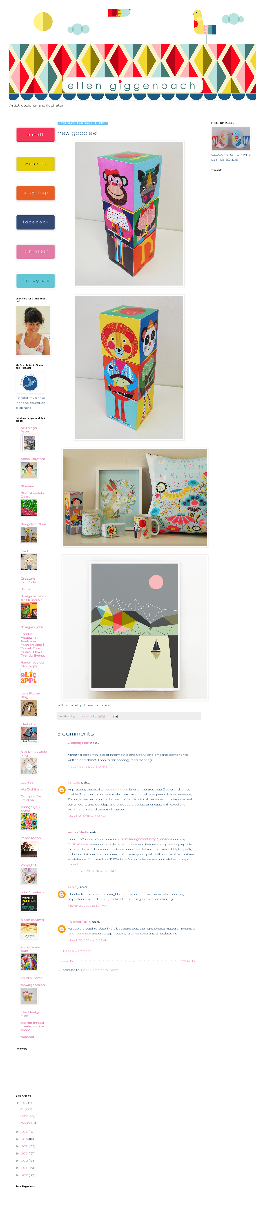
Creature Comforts (28, 580)
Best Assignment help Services (146, 839)
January (27, 1122)
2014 (25, 1146)
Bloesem (27, 486)
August (26, 1109)
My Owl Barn (31, 789)
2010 (25, 1175)
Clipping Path (78, 742)
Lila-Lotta (28, 724)
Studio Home (31, 978)
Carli (24, 551)
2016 (25, 1131)
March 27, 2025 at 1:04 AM (87, 905)
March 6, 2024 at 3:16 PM (87, 816)
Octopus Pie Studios (30, 798)
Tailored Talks (79, 921)
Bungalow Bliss (33, 524)
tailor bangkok (79, 933)
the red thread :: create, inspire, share (33, 1026)
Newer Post (68, 961)
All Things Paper (28, 429)
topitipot (27, 1037)
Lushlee (26, 782)
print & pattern (32, 892)
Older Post (191, 961)
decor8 (26, 589)
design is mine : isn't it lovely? (33, 597)
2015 (25, 1139)
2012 (25, 1160)
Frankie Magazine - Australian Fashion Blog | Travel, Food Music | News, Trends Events (32, 644)
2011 (24, 1168)
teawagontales (32, 985)
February (28, 1116)
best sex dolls (116, 789)
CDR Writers (78, 844)
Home (130, 961)
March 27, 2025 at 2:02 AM (88, 940)
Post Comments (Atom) (100, 969)
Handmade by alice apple (32, 664)
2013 (25, 1153)
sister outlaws (32, 919)
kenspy (74, 782)
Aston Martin (78, 832)
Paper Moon (30, 838)
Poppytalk (28, 865)
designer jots (31, 627)
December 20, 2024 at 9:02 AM (92, 871)
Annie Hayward (32, 459)
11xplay (73, 887)
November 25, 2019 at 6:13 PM (90, 766)
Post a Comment (77, 950)
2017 (24, 1102)
